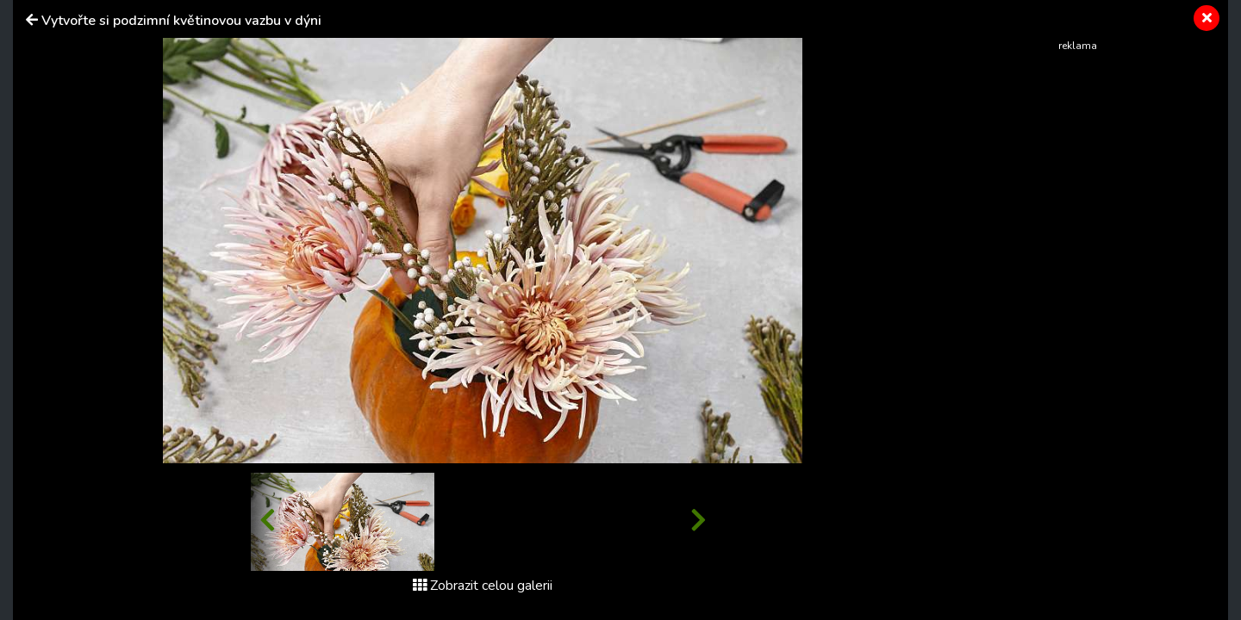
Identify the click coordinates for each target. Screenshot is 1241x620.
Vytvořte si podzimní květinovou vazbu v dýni (181, 20)
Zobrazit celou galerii (482, 585)
